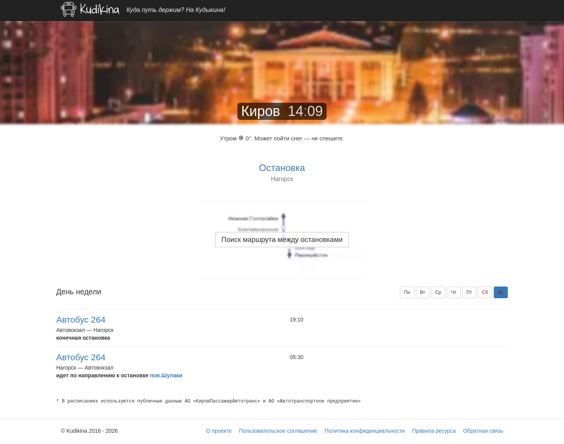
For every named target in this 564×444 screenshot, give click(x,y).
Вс (500, 292)
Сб (485, 292)
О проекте (219, 431)
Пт (469, 292)
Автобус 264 (81, 320)
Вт (422, 292)
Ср (438, 292)
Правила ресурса (434, 431)
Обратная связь (483, 431)
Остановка (282, 167)
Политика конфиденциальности (365, 431)
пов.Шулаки (166, 375)
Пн (407, 292)
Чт (454, 292)
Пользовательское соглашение (278, 431)
